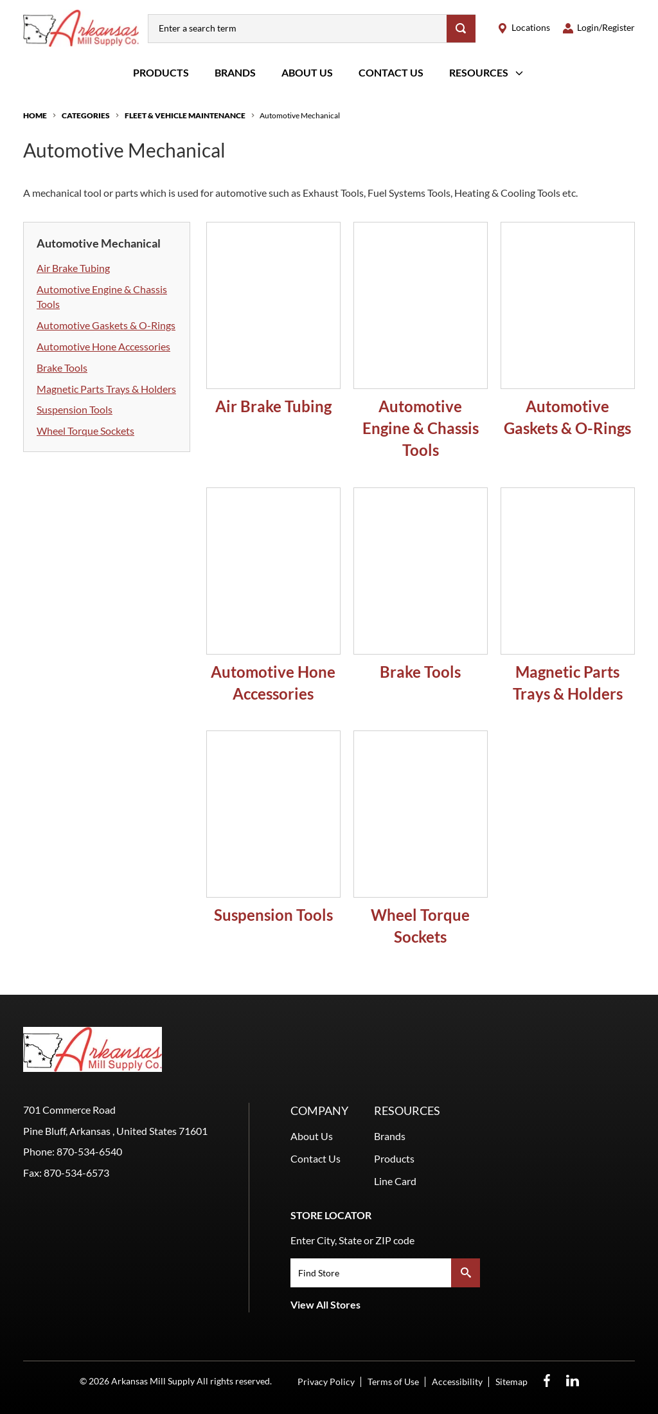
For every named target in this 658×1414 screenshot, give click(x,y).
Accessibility (457, 1381)
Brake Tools (62, 367)
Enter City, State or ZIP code (352, 1240)
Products (161, 72)
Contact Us (391, 72)
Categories (86, 115)
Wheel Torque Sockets (85, 430)
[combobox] (297, 28)
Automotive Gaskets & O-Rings (106, 325)
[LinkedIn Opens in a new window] (572, 1381)
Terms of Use (393, 1381)
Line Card (395, 1181)
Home (35, 115)
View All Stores (325, 1304)
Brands (235, 72)
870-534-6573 (76, 1172)
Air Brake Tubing (73, 268)
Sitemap (511, 1381)
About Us (307, 72)
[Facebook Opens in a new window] (546, 1381)
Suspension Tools (74, 409)
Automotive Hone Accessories (103, 346)
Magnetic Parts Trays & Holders (106, 389)
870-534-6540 (89, 1151)
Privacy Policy (326, 1381)
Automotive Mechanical (300, 115)
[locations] (523, 28)
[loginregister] (599, 28)
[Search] (461, 28)
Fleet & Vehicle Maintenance (185, 115)
